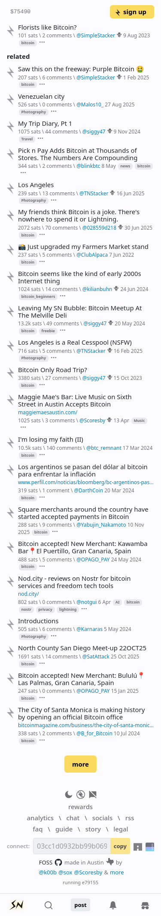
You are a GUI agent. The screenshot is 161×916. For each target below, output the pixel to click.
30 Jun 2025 (138, 227)
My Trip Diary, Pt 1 (45, 123)
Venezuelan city (41, 96)
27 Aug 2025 (119, 104)
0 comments (57, 104)
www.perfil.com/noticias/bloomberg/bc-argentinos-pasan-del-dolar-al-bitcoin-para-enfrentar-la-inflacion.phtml (86, 482)
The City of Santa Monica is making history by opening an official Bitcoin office (81, 713)
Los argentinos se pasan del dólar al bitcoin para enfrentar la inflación (83, 470)
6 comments (57, 77)
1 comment (55, 490)
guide (64, 829)
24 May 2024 (126, 559)
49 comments (62, 323)
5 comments (57, 254)
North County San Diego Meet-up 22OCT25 (82, 648)
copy (120, 846)
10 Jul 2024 (127, 733)
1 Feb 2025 (136, 77)
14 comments (61, 288)
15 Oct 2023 (128, 377)
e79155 (90, 882)
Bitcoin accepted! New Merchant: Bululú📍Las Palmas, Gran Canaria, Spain (81, 679)
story (93, 829)
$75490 (20, 12)
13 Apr (121, 420)
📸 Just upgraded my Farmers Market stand (83, 246)
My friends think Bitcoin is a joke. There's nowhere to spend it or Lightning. (79, 215)
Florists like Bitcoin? (47, 27)
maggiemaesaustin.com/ (47, 412)
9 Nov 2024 (127, 131)
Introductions (38, 621)
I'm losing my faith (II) (50, 439)
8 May (108, 165)
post (80, 905)
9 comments (57, 524)
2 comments (57, 35)
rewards (80, 806)
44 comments (61, 131)
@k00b (48, 872)
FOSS (51, 862)
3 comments (60, 420)
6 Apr (104, 601)
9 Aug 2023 (136, 35)
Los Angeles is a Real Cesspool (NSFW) (75, 342)
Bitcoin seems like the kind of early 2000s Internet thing (79, 277)
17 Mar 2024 (137, 447)
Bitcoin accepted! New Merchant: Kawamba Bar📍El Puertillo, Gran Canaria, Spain (83, 547)
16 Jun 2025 (131, 193)
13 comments (58, 193)
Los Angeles (36, 184)
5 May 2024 (117, 628)
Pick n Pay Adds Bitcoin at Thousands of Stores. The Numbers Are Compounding (77, 154)
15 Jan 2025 (125, 690)
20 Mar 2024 (119, 490)
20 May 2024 (130, 323)
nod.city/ (28, 593)
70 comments (61, 227)
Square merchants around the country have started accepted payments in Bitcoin (83, 513)
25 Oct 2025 (125, 656)
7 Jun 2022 (121, 254)
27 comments (61, 377)
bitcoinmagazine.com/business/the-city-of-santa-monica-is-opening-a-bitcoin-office (86, 725)
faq (38, 829)
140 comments (64, 447)
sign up (130, 11)
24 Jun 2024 (134, 288)
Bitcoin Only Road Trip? (52, 369)
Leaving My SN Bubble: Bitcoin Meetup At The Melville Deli (80, 311)
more (80, 764)
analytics (40, 817)
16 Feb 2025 (128, 350)
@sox (65, 872)
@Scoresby (88, 872)
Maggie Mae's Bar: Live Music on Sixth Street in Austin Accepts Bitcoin (75, 400)
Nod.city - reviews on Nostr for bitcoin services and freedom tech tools (74, 582)
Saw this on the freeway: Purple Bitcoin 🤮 (81, 69)
